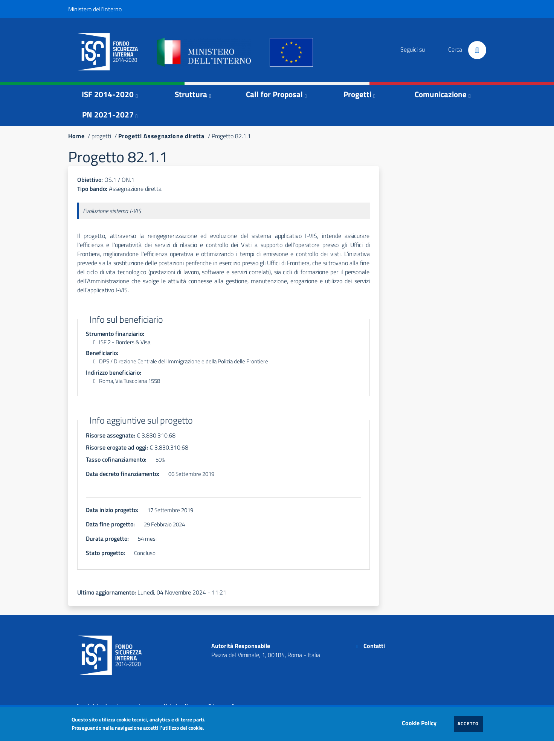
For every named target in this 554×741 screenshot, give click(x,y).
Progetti (357, 94)
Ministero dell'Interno (95, 9)
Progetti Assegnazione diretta (161, 135)
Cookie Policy (421, 721)
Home (76, 135)
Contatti (374, 645)
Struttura (191, 94)
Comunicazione (441, 94)
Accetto (470, 723)
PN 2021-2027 (108, 114)
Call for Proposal (274, 94)
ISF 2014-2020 (108, 94)
